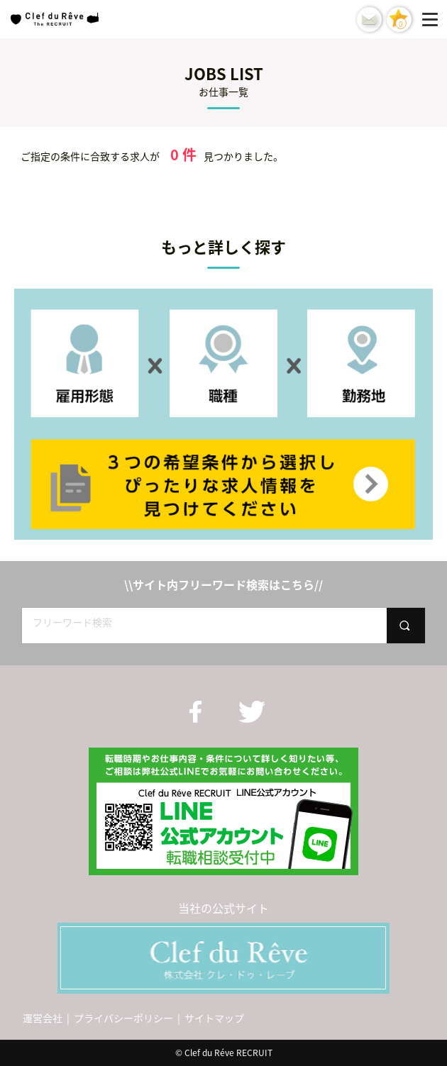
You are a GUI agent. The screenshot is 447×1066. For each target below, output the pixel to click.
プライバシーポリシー (123, 1018)
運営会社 (42, 1018)
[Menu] (433, 19)
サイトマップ (214, 1018)
